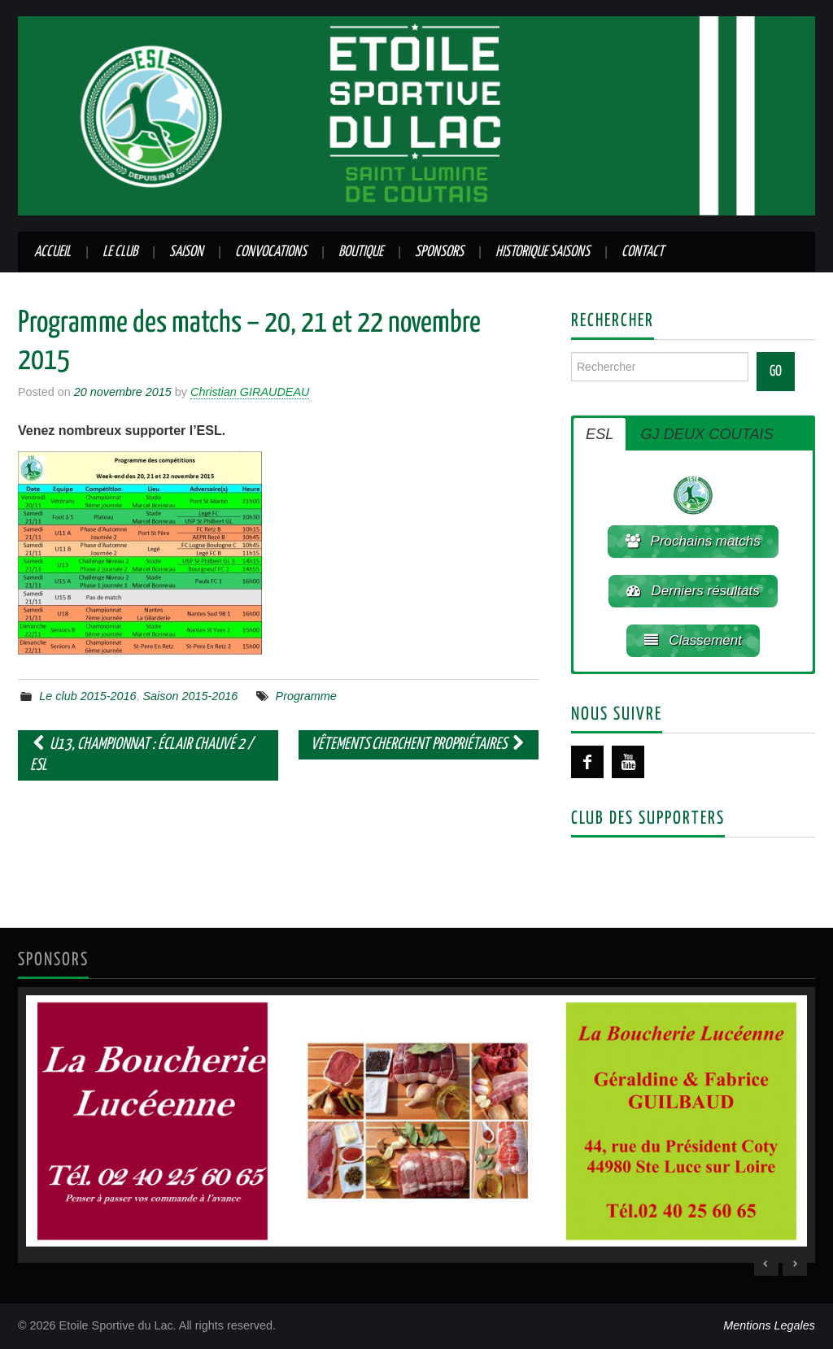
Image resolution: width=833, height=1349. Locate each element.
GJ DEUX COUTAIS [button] (706, 434)
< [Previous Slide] (766, 1263)
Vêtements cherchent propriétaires (418, 744)
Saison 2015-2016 (190, 696)
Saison (186, 252)
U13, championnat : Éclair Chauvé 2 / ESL (141, 755)
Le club (119, 252)
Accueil (52, 252)
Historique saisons (542, 252)
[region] (416, 1124)
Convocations (271, 252)
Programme (306, 696)
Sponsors (439, 252)
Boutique (360, 252)
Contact (642, 252)
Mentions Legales (769, 1325)
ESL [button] (599, 434)
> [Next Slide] (795, 1263)
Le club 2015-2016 (87, 696)
